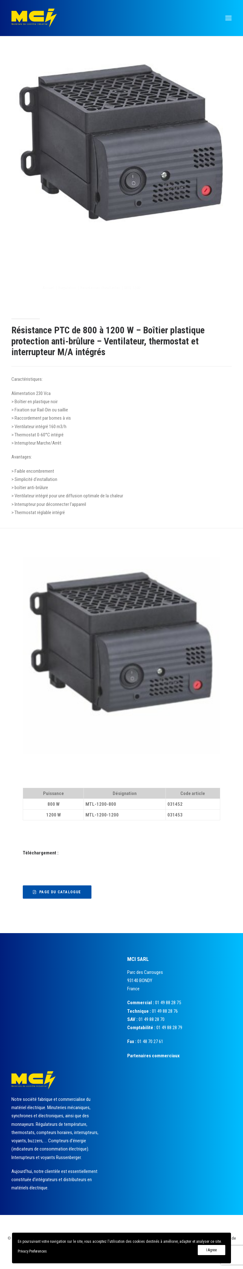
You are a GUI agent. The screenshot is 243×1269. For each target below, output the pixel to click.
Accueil (79, 287)
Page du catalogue (57, 892)
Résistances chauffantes (131, 287)
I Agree (211, 1250)
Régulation (98, 287)
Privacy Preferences (32, 1251)
